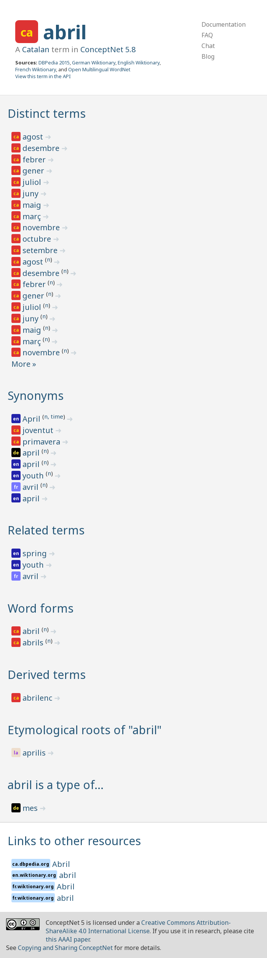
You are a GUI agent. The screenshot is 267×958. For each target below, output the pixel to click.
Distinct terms (47, 113)
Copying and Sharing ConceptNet (65, 948)
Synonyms (36, 395)
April (32, 419)
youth (34, 475)
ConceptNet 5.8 (108, 49)
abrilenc (38, 698)
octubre (37, 239)
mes (31, 808)
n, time (53, 416)
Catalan (36, 49)
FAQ (207, 35)
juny (31, 193)
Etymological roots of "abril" (84, 730)
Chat (208, 46)
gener (34, 170)
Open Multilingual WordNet (99, 69)
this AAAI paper (68, 939)
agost (33, 137)
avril (31, 487)
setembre (40, 250)
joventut (38, 430)
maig (32, 205)
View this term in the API (43, 76)
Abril (61, 864)
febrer (35, 159)
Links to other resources (74, 841)
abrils (33, 642)
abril (64, 32)
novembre (42, 227)
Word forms (41, 608)
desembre (41, 148)
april (32, 453)
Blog (207, 56)
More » (23, 364)
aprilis (35, 753)
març (32, 216)
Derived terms (47, 674)
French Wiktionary (35, 69)
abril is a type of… (56, 785)
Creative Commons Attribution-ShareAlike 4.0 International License (138, 926)
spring (35, 553)
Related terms (46, 530)
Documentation (223, 24)
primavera (42, 441)
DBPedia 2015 (54, 62)
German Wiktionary (93, 62)
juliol (32, 182)
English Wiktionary (139, 62)
